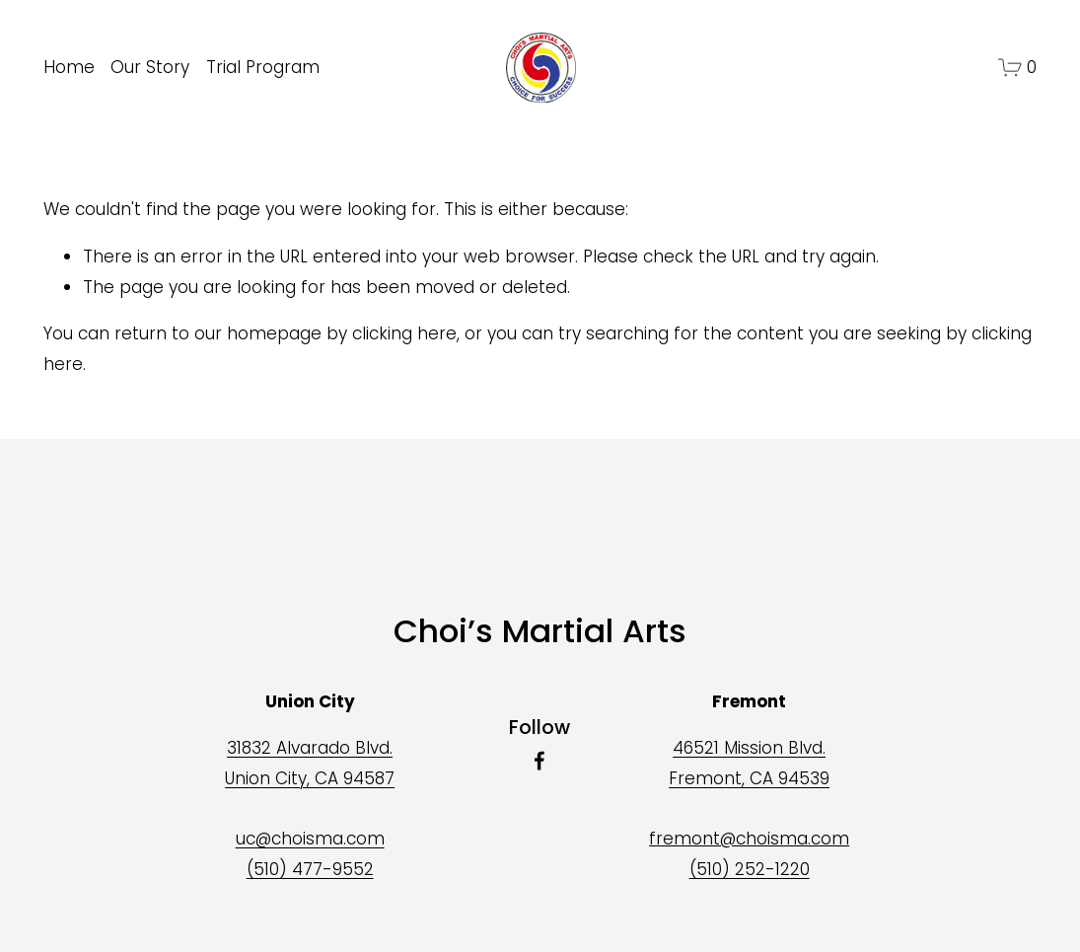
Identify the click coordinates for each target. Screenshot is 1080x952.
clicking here (404, 333)
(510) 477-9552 (310, 869)
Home (69, 67)
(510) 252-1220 (749, 869)
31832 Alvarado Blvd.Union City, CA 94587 (310, 763)
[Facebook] (539, 760)
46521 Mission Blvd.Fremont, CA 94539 (749, 763)
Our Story (149, 67)
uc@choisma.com (310, 838)
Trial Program (263, 67)
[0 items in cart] (1018, 67)
